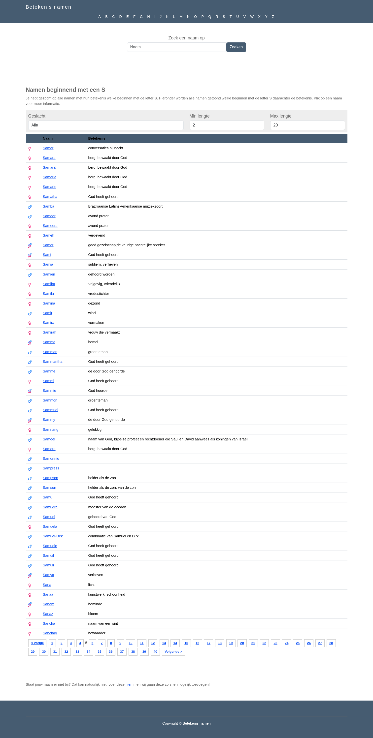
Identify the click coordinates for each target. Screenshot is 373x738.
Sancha (49, 623)
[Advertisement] (187, 72)
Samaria (49, 177)
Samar (48, 148)
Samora (49, 449)
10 (131, 643)
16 (197, 643)
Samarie (49, 187)
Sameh (48, 235)
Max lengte (281, 116)
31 (55, 651)
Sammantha (52, 362)
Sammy (49, 420)
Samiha (49, 284)
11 (142, 643)
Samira (48, 323)
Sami (47, 255)
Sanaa (48, 594)
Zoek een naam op (186, 37)
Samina (49, 303)
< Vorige (37, 643)
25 (298, 643)
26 (309, 643)
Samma (49, 342)
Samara (49, 158)
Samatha (50, 197)
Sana (47, 585)
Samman (50, 352)
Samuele (50, 546)
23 (275, 643)
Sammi (48, 381)
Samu (47, 497)
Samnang (50, 429)
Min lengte (200, 116)
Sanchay (50, 633)
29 (33, 651)
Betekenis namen (49, 7)
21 (253, 643)
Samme (49, 371)
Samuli (48, 565)
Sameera (50, 226)
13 (164, 643)
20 (242, 643)
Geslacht (36, 116)
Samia (48, 264)
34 (88, 651)
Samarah (50, 167)
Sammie (49, 391)
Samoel (49, 439)
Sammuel (50, 410)
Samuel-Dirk (53, 536)
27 (320, 643)
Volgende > (173, 651)
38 (133, 651)
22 (264, 643)
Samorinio (51, 459)
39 (144, 651)
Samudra (50, 507)
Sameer (49, 216)
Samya (48, 575)
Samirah (49, 332)
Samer (48, 245)
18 (220, 643)
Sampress (51, 468)
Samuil (48, 555)
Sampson (50, 478)
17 (208, 643)
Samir (47, 313)
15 (186, 643)
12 (153, 643)
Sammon (50, 400)
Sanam (48, 604)
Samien (49, 274)
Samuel (49, 517)
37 (122, 651)
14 (175, 643)
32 (66, 651)
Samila (48, 294)
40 (155, 651)
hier (129, 684)
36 (111, 651)
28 (331, 643)
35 (100, 651)
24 (286, 643)
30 (44, 651)
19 (231, 643)
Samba (48, 206)
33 (77, 651)
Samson (49, 488)
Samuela (50, 526)
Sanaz (48, 614)
